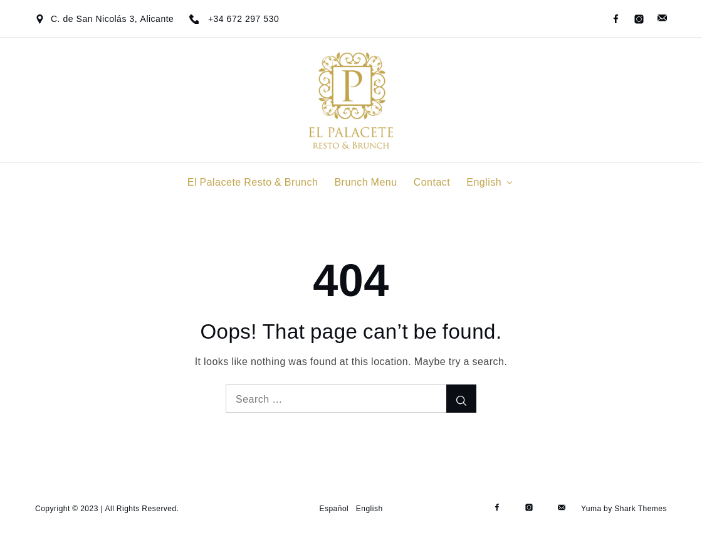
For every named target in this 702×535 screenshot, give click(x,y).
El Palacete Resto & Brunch (252, 182)
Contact (432, 182)
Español (333, 508)
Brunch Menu (365, 182)
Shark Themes (640, 508)
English (490, 182)
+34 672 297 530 (243, 18)
